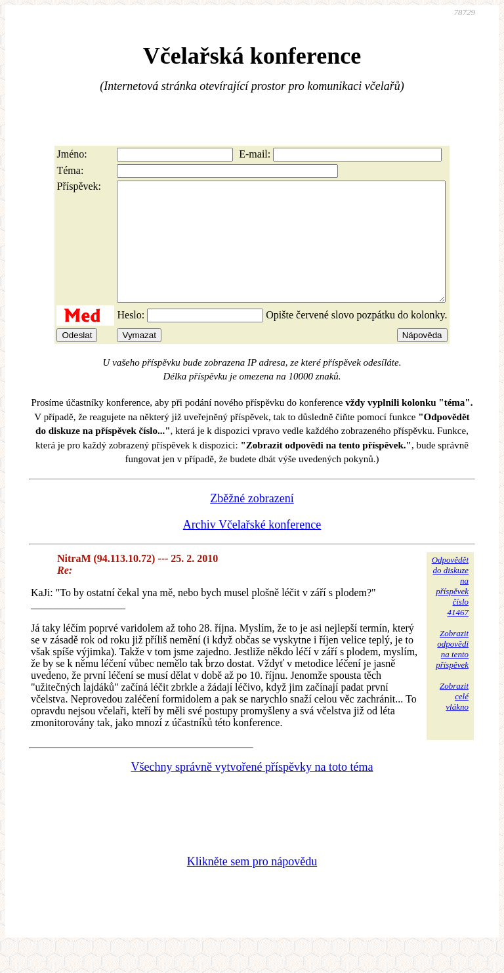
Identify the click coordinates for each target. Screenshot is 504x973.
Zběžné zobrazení (251, 522)
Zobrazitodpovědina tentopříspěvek (452, 672)
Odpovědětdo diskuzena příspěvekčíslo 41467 (450, 609)
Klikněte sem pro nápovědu (252, 885)
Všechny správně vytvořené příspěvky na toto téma (252, 790)
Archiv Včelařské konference (252, 548)
